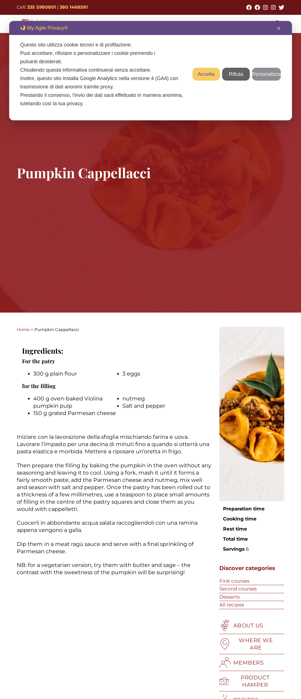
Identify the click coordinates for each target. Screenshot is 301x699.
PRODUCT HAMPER (244, 681)
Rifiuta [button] (236, 74)
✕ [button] (279, 28)
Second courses (238, 589)
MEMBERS (241, 662)
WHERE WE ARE (246, 644)
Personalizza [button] (266, 74)
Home (23, 329)
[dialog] (150, 70)
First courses (234, 581)
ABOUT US (241, 625)
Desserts (229, 597)
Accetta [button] (206, 74)
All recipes (231, 604)
